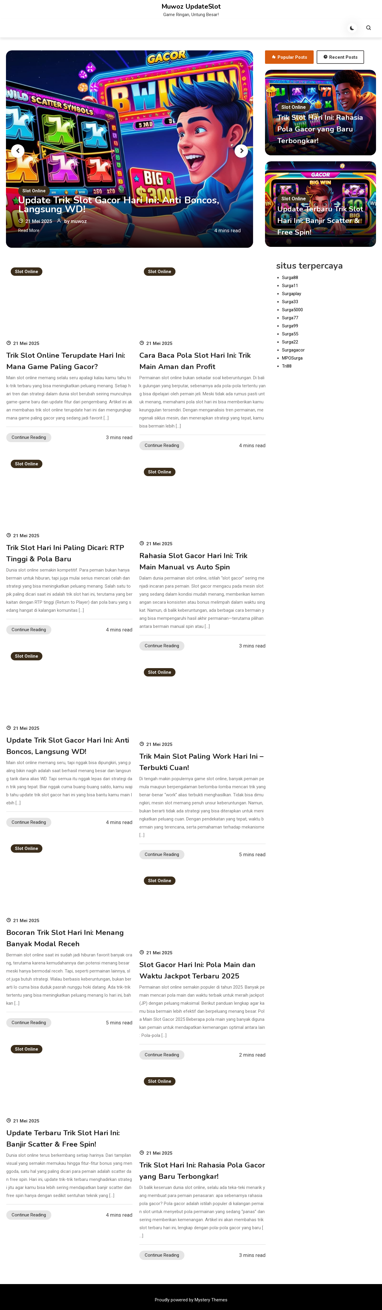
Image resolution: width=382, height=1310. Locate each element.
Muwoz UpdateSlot (191, 6)
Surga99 (290, 326)
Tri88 (287, 366)
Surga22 (290, 342)
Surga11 (290, 285)
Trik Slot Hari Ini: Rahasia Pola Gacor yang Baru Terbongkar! (319, 129)
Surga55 (290, 334)
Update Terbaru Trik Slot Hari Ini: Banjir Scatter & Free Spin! (313, 220)
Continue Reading (29, 437)
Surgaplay (291, 293)
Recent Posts (340, 57)
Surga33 (290, 301)
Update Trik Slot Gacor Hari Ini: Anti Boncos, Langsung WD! (125, 204)
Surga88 (290, 277)
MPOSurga (292, 358)
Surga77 (290, 317)
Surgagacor (293, 350)
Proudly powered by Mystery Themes (191, 1300)
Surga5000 (292, 309)
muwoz (81, 221)
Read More (28, 230)
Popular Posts (289, 57)
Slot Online (34, 190)
